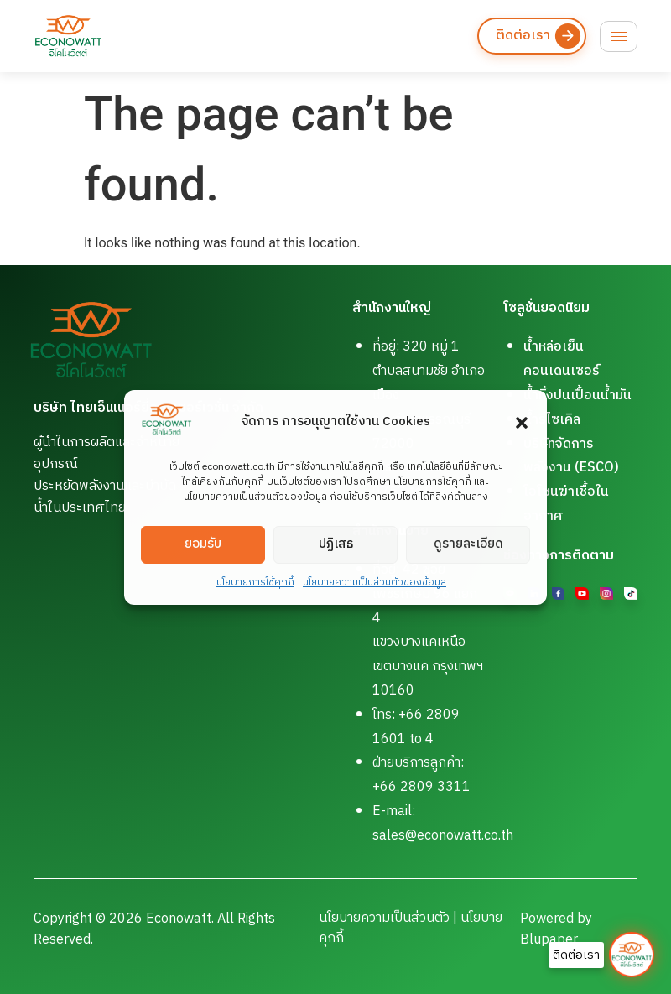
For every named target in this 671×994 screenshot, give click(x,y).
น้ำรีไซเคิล (551, 420)
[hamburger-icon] (618, 36)
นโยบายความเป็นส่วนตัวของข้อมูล (374, 583)
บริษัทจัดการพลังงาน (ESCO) (571, 456)
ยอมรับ (203, 543)
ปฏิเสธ (336, 543)
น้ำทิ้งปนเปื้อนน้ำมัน (577, 395)
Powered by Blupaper (556, 929)
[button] (521, 422)
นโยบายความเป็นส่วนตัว (384, 918)
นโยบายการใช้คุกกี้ (255, 583)
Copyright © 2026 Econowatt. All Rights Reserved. (154, 929)
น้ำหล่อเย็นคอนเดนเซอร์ (561, 359)
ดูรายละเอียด (468, 543)
